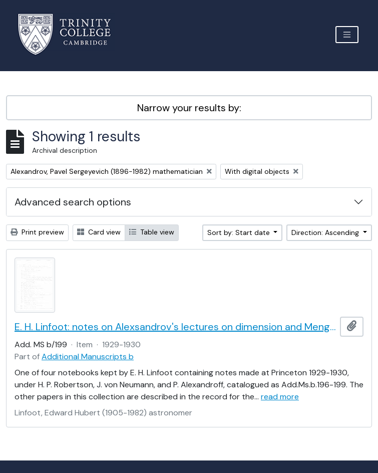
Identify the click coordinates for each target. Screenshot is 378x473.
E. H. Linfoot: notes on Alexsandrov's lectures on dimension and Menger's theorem (175, 327)
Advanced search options (73, 201)
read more (280, 396)
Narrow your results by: (189, 107)
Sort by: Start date (239, 232)
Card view (99, 232)
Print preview (37, 232)
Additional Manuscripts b (88, 356)
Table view (151, 232)
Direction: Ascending (326, 232)
